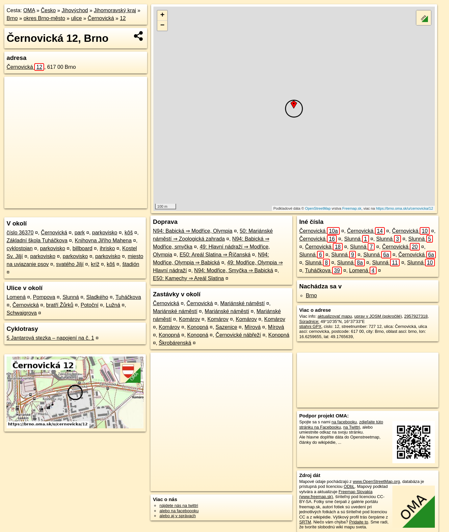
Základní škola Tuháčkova (37, 240)
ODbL (349, 486)
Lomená (16, 297)
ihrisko (107, 248)
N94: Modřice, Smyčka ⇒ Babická (233, 270)
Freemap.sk (351, 208)
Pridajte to (358, 521)
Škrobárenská (175, 343)
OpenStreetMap (318, 208)
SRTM (305, 521)
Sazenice (226, 327)
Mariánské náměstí (242, 303)
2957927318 (416, 316)
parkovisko (104, 232)
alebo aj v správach (177, 515)
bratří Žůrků (59, 305)
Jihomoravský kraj (115, 10)
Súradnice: (309, 321)
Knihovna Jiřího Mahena (103, 240)
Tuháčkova (128, 297)
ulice (76, 18)
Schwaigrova (22, 313)
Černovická (101, 18)
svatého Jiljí (70, 264)
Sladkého (97, 297)
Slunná (71, 297)
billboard (82, 248)
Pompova (44, 297)
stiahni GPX (310, 326)
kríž (95, 264)
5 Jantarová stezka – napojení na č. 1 (50, 338)
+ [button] (162, 15)
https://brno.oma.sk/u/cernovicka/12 (404, 208)
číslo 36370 (20, 232)
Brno (12, 18)
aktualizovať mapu (335, 316)
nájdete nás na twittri (178, 505)
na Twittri (351, 427)
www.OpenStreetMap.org (376, 481)
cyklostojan (20, 248)
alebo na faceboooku (178, 510)
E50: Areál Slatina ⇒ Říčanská (215, 254)
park (79, 232)
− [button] (162, 26)
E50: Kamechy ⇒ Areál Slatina (188, 278)
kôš (128, 232)
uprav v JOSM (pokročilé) (378, 316)
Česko (48, 10)
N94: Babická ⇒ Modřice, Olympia (192, 231)
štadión (130, 264)
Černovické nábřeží (238, 335)
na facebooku (344, 421)
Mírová (253, 327)
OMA (29, 10)
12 (123, 18)
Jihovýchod (75, 10)
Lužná (113, 305)
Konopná (197, 327)
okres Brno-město (44, 18)
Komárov (189, 319)
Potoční (89, 305)
